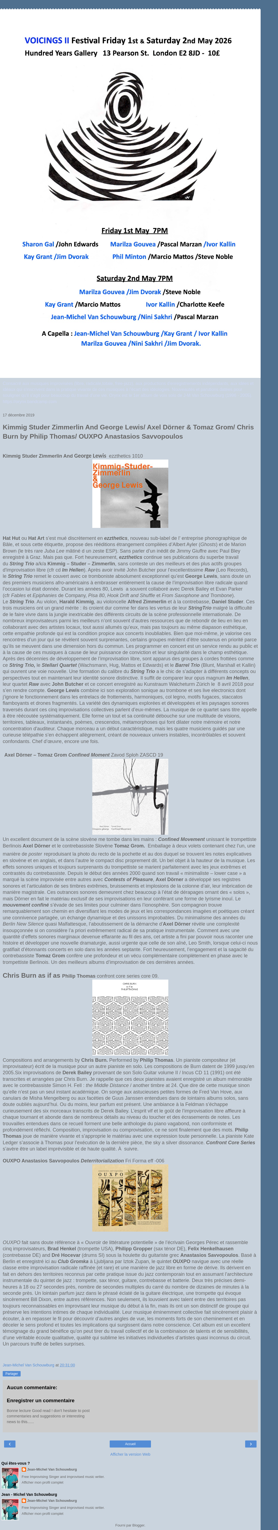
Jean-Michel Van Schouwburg (52, 1469)
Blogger (138, 1525)
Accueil (130, 1444)
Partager (11, 1374)
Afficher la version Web (130, 1454)
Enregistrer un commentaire (40, 1400)
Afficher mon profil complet (43, 1482)
